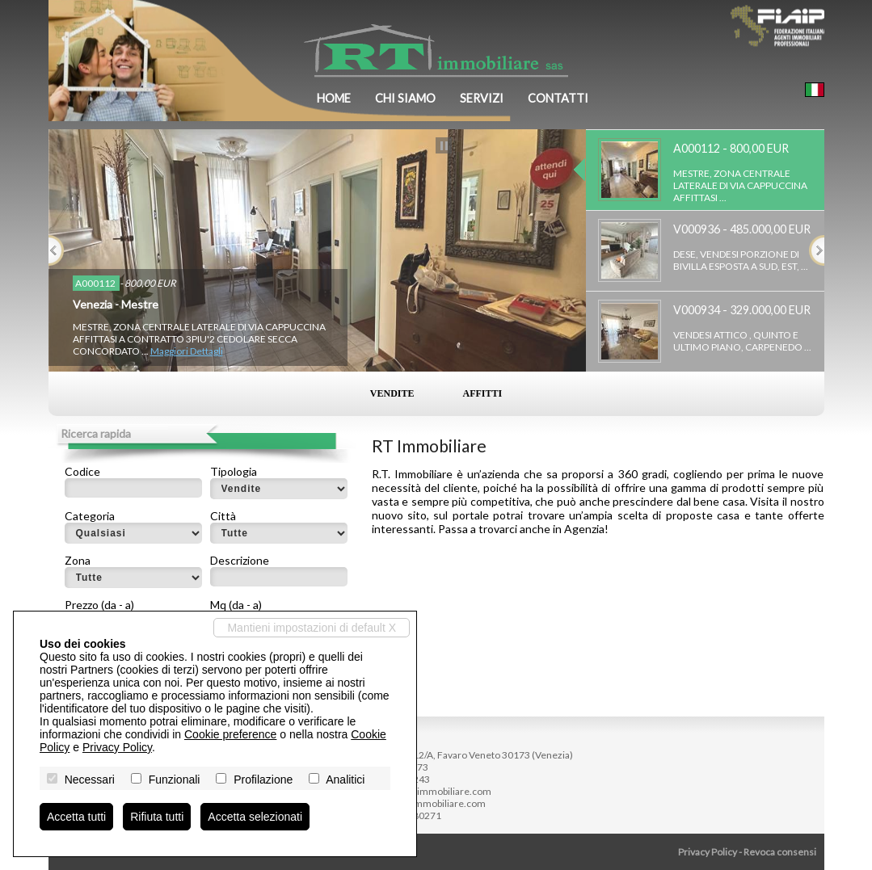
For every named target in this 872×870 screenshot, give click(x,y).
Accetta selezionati (255, 816)
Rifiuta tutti (156, 816)
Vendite (392, 393)
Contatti (558, 98)
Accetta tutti (76, 816)
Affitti (483, 393)
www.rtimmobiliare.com (433, 803)
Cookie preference (230, 734)
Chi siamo (405, 98)
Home (334, 98)
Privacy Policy (707, 852)
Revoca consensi (780, 852)
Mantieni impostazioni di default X (311, 627)
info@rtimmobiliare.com (438, 791)
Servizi (481, 98)
